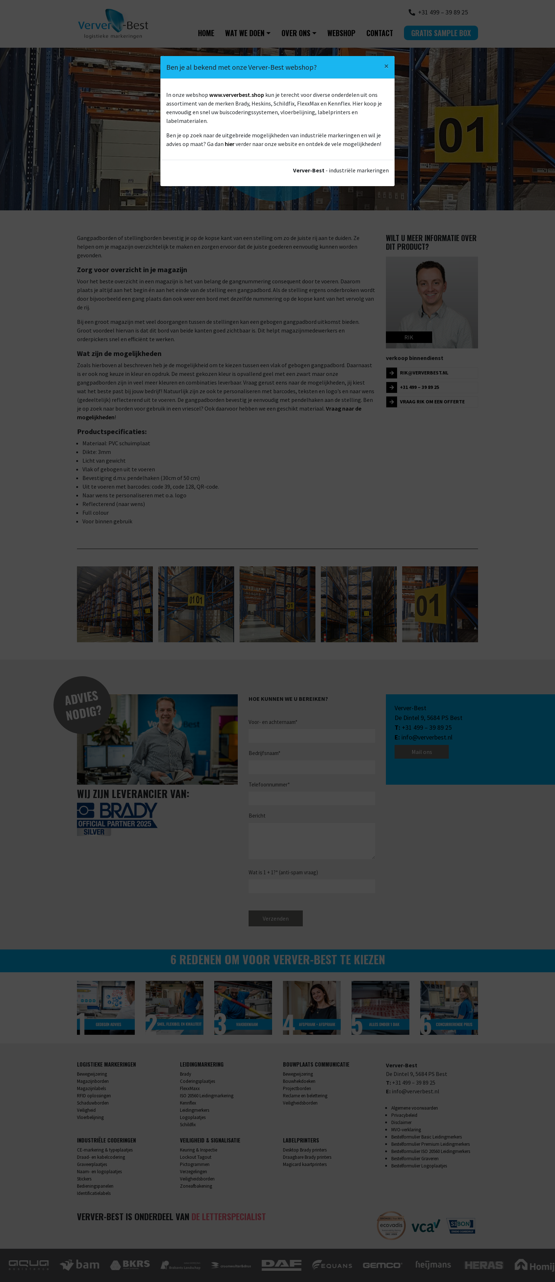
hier (230, 143)
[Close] (386, 66)
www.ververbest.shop (236, 94)
